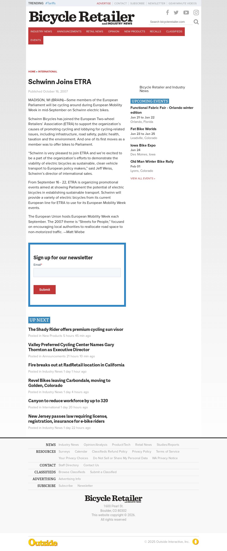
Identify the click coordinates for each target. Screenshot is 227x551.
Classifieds (174, 31)
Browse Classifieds (72, 472)
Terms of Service (168, 451)
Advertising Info (70, 479)
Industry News (41, 31)
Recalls (155, 31)
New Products (134, 31)
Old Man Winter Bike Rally (152, 161)
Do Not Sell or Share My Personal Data (120, 458)
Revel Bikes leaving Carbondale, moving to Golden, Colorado (69, 383)
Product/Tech (121, 445)
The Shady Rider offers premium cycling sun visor (75, 329)
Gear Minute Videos (183, 3)
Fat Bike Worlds (143, 129)
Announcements (69, 31)
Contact (120, 3)
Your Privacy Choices (73, 458)
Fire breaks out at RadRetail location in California (76, 365)
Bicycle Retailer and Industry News (162, 89)
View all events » (142, 178)
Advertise (104, 3)
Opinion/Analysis (95, 445)
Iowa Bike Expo (143, 145)
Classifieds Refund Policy (109, 451)
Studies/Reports (168, 445)
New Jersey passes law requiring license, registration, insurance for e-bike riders (67, 418)
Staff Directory (69, 465)
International (47, 71)
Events (36, 40)
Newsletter (156, 3)
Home (31, 71)
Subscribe (137, 3)
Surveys (64, 451)
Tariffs (51, 3)
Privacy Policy (141, 451)
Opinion (113, 31)
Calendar (81, 451)
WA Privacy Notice (165, 458)
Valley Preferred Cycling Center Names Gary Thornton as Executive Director (71, 347)
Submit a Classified (103, 472)
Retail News (94, 31)
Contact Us (91, 465)
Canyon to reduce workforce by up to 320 (68, 400)
